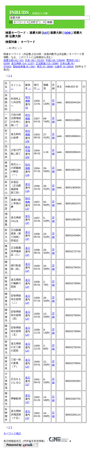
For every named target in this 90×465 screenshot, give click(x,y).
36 (26, 125)
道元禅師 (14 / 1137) (22, 63)
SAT (45, 32)
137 (27, 208)
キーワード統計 (12, 433)
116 (27, 175)
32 (26, 107)
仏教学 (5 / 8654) (64, 66)
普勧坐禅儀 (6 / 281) (24, 66)
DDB (68, 32)
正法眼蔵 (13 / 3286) (47, 63)
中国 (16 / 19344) (55, 60)
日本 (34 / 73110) (34, 60)
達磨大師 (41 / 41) (13, 60)
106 (27, 141)
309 (27, 157)
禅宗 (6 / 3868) (45, 66)
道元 (27, 184)
